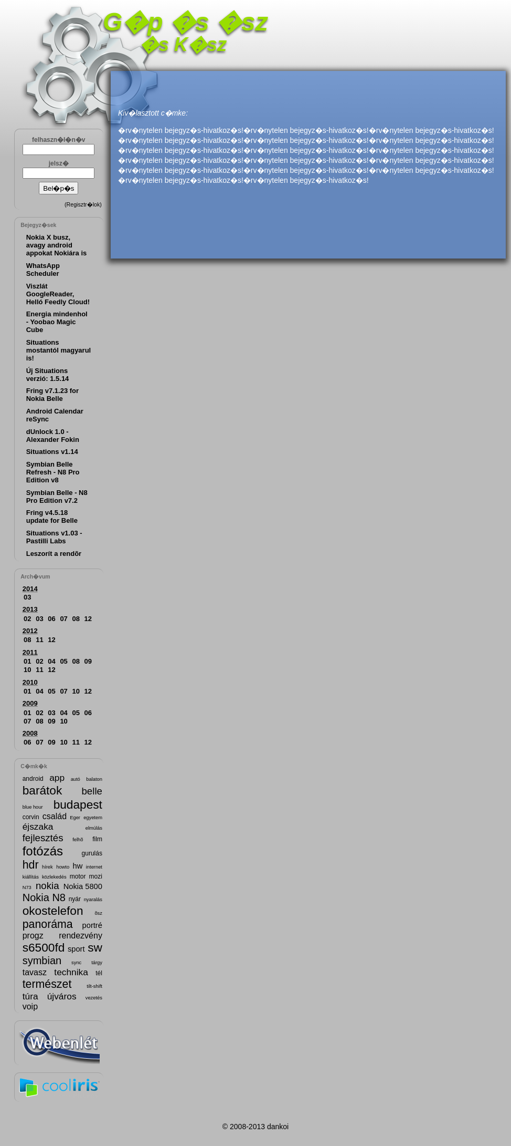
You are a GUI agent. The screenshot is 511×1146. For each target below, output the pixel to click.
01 (27, 661)
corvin (31, 817)
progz (33, 935)
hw (78, 866)
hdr (31, 865)
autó (75, 779)
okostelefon (53, 910)
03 (27, 597)
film (97, 839)
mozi (95, 876)
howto (62, 867)
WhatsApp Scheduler (43, 269)
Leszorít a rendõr (53, 553)
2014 (30, 589)
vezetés (94, 997)
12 (88, 619)
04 (51, 661)
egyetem (92, 817)
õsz (98, 913)
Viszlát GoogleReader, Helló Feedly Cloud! (58, 294)
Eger (75, 817)
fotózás (43, 851)
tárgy (96, 962)
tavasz (35, 972)
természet (47, 984)
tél (98, 973)
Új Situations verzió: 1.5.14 (47, 375)
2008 (30, 733)
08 (76, 619)
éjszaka (38, 826)
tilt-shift (94, 986)
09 (88, 661)
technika (71, 972)
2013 (30, 609)
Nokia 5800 (82, 886)
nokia (47, 885)
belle (91, 791)
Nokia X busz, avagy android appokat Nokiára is (56, 245)
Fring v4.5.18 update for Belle (52, 516)
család (54, 816)
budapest (78, 804)
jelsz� (59, 163)
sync (76, 962)
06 (51, 619)
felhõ (77, 839)
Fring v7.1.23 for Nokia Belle (52, 394)
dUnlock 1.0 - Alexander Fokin (52, 435)
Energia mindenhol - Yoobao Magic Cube (57, 322)
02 (27, 619)
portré (92, 925)
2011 (30, 652)
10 (27, 670)
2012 (30, 631)
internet (94, 867)
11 (39, 640)
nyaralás (93, 899)
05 (63, 661)
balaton (94, 779)
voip (30, 1006)
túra (30, 996)
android (33, 778)
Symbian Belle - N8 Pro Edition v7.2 (57, 496)
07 (63, 619)
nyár (75, 899)
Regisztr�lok (83, 204)
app (57, 777)
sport (76, 949)
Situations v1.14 (52, 452)
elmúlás (94, 828)
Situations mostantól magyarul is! (58, 350)
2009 (30, 703)
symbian (42, 960)
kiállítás (31, 877)
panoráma (48, 924)
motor (78, 876)
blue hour (33, 807)
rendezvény (80, 935)
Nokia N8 (44, 897)
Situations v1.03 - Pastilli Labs (54, 537)
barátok (42, 790)
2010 (30, 682)
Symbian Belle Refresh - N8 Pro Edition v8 (53, 472)
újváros (62, 996)
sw (95, 947)
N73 (27, 887)
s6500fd (44, 947)
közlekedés (54, 877)
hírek (47, 867)
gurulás (92, 853)
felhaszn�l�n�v (58, 139)
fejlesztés (43, 837)
